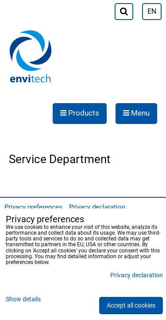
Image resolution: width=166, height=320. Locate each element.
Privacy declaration (97, 207)
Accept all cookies (131, 305)
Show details (23, 299)
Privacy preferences (33, 207)
